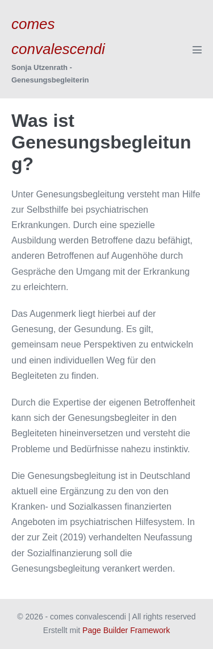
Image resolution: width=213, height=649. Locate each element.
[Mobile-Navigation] (197, 49)
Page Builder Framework (126, 630)
